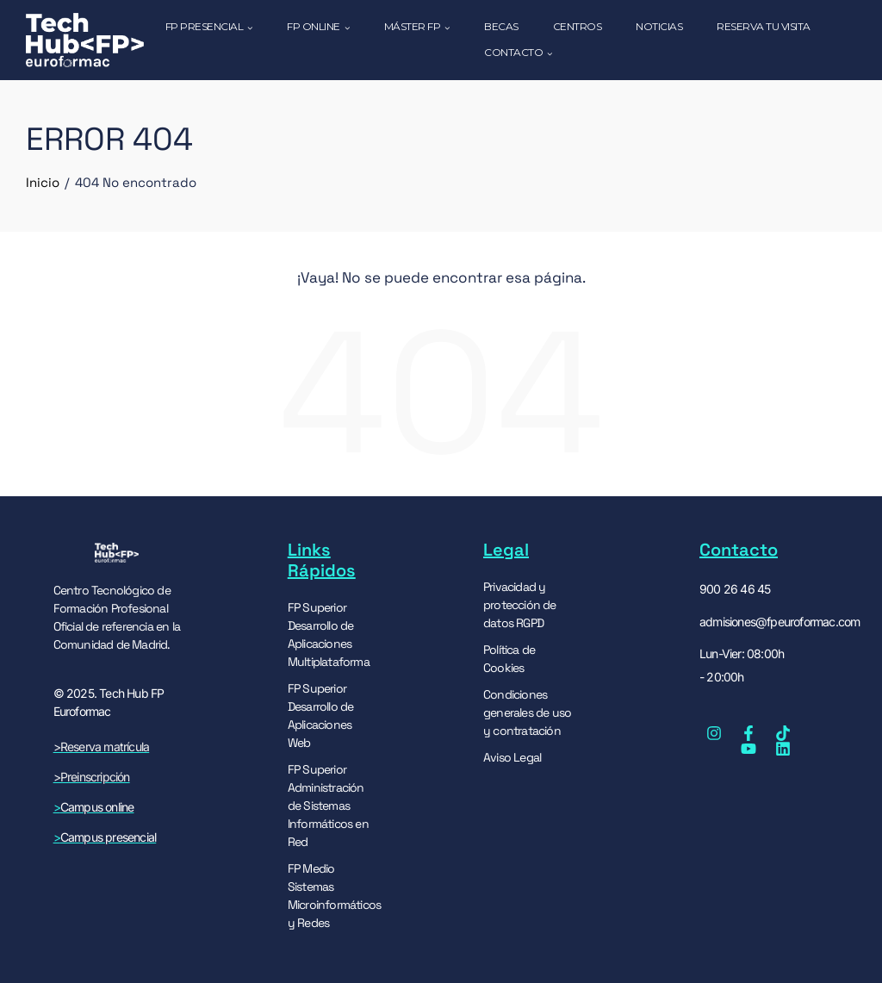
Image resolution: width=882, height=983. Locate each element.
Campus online (93, 806)
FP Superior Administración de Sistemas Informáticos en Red (328, 805)
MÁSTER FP (417, 27)
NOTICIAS (659, 26)
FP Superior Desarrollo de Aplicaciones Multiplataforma (329, 634)
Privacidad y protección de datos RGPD (519, 604)
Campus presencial (108, 837)
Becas (501, 26)
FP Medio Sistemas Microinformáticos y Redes (332, 895)
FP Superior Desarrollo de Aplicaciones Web (321, 715)
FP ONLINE (318, 27)
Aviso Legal (512, 756)
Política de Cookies (509, 658)
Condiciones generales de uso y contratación (527, 711)
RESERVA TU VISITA (764, 26)
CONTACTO (518, 53)
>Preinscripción (91, 776)
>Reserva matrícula (101, 746)
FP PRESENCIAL (209, 27)
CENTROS (577, 26)
